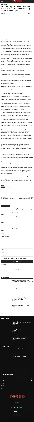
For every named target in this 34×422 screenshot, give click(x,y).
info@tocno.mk (20, 407)
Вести (2, 4)
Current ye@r (3, 264)
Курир (6, 185)
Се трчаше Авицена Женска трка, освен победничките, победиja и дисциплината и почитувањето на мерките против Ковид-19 (22, 322)
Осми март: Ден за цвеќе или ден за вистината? (21, 305)
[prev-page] (2, 233)
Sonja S (13, 212)
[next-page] (3, 233)
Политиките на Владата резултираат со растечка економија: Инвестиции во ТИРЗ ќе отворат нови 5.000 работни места (22, 209)
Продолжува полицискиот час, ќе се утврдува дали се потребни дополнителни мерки (26, 199)
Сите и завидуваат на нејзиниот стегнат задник (21, 364)
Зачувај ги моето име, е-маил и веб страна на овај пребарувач (14, 258)
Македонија (5, 4)
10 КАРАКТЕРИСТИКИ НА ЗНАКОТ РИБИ (19, 356)
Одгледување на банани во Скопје (18, 348)
